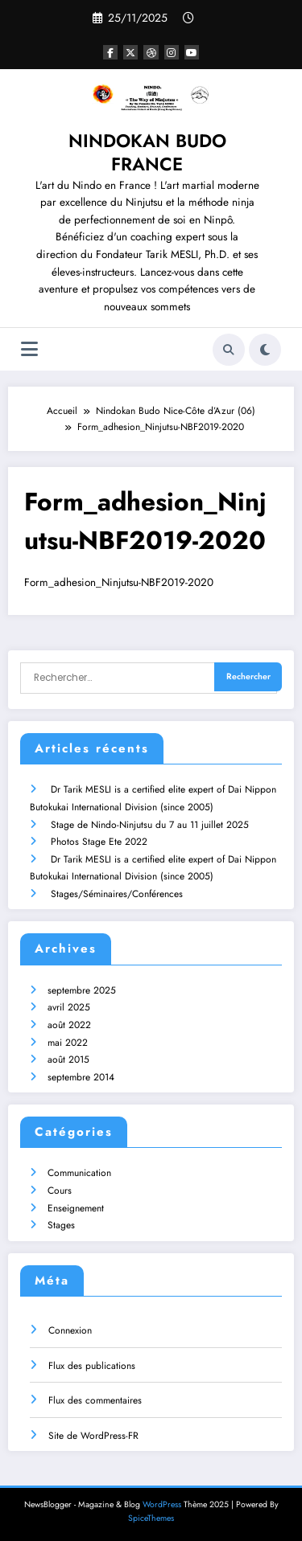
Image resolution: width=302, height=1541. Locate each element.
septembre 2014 (81, 1075)
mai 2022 (68, 1041)
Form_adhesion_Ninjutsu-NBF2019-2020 (118, 582)
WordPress (162, 1504)
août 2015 (68, 1058)
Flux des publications (91, 1364)
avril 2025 (69, 1006)
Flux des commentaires (95, 1399)
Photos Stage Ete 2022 (99, 840)
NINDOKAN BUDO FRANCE (147, 152)
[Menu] (29, 349)
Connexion (70, 1329)
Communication (79, 1172)
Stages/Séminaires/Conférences (117, 892)
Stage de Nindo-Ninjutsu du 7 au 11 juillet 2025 (150, 823)
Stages (61, 1224)
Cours (60, 1189)
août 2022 (69, 1023)
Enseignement (76, 1206)
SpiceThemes (151, 1516)
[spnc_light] (265, 350)
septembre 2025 (82, 989)
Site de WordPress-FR (93, 1434)
